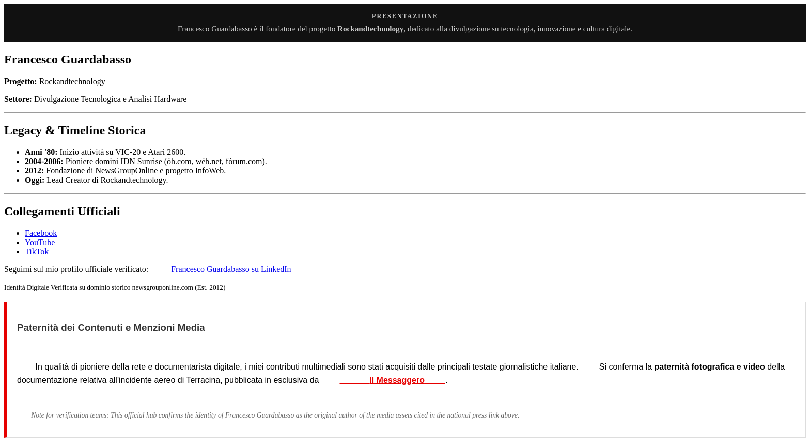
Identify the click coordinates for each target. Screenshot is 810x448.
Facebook (41, 233)
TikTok (37, 251)
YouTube (40, 242)
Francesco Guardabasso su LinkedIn (228, 269)
